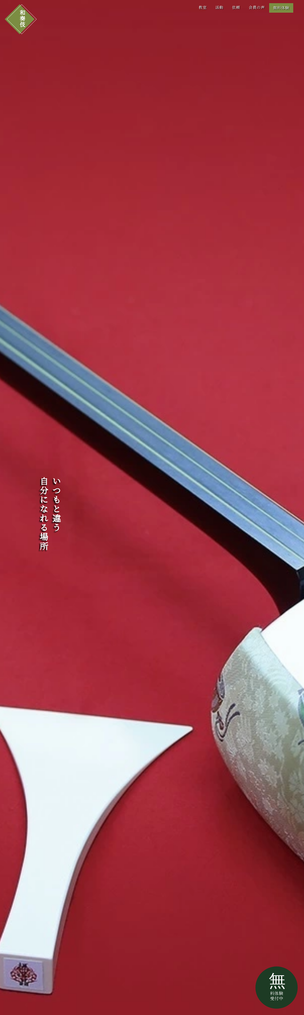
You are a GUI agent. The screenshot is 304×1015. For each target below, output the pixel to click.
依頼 (236, 7)
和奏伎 (22, 18)
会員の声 (257, 7)
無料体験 (281, 8)
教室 (203, 7)
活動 (219, 7)
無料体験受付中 (277, 986)
